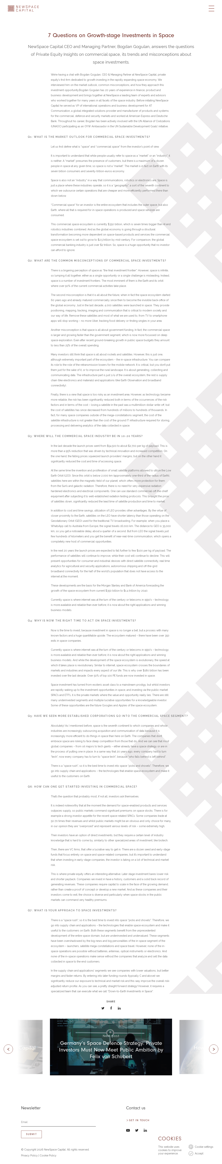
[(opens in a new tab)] (111, 1047)
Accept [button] (199, 1153)
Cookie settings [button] (204, 1146)
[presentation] (8, 1049)
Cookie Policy (48, 1155)
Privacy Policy (29, 1155)
